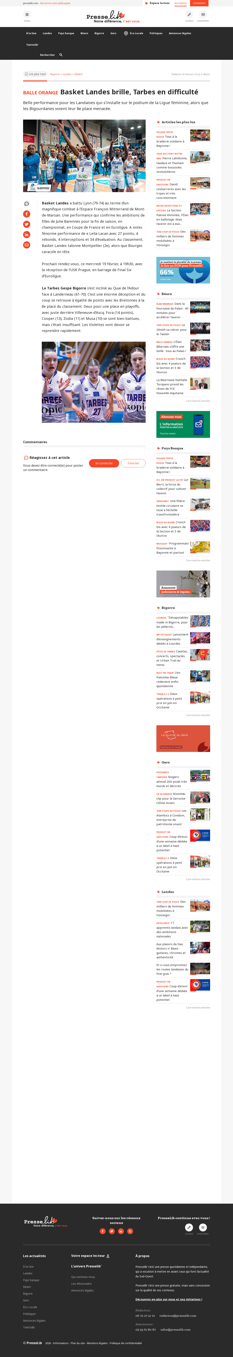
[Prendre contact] (189, 16)
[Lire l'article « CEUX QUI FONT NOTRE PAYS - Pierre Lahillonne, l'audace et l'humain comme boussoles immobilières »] (200, 157)
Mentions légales (97, 1343)
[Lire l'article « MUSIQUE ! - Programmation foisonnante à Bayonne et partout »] (200, 547)
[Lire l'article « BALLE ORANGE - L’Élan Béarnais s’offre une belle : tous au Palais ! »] (200, 345)
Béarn (84, 33)
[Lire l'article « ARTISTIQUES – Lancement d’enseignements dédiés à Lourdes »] (200, 638)
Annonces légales (180, 33)
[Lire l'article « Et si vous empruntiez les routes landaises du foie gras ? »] (200, 969)
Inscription (181, 3)
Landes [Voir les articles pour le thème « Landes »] (67, 74)
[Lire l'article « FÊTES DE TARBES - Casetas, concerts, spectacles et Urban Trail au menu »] (200, 655)
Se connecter (104, 463)
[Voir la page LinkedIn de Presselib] (121, 1231)
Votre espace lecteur (88, 1255)
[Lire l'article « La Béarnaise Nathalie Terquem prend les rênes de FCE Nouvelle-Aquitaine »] (200, 384)
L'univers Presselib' (86, 1266)
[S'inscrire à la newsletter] (203, 16)
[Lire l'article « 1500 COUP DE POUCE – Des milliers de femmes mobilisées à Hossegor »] (200, 235)
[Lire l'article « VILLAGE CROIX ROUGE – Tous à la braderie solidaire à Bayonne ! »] (200, 136)
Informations (61, 1343)
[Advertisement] (183, 1077)
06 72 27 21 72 (145, 1315)
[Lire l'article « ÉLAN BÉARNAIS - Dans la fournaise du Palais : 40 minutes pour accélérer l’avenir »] (200, 307)
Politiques (156, 33)
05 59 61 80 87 (146, 1329)
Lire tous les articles (198, 400)
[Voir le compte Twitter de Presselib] (112, 1231)
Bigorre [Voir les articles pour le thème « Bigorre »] (54, 74)
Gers (113, 33)
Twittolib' (32, 44)
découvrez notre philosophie (55, 3)
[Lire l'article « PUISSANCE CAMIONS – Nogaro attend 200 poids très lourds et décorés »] (200, 776)
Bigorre (99, 33)
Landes (47, 33)
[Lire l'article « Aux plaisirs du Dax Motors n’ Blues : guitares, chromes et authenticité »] (200, 948)
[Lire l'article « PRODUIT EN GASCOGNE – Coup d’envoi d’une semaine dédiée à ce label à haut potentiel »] (200, 836)
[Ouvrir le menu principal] (27, 16)
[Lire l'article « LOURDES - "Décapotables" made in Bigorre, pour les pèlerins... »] (200, 621)
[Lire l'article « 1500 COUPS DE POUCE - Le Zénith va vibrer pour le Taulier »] (200, 329)
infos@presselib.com (175, 1329)
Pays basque (66, 33)
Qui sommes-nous (83, 1277)
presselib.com (30, 3)
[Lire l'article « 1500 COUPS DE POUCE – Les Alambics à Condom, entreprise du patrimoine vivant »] (200, 814)
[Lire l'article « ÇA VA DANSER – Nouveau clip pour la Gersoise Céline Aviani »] (200, 797)
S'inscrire (133, 463)
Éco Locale (133, 33)
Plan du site (78, 1343)
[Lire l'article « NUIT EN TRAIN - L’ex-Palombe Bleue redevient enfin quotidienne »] (200, 676)
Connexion (199, 3)
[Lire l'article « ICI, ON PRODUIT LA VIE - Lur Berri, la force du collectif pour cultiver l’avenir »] (200, 483)
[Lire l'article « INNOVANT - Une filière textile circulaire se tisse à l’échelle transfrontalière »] (200, 505)
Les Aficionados (81, 1283)
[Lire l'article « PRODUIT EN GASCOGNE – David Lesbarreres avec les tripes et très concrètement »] (200, 183)
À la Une (31, 33)
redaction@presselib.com (178, 1315)
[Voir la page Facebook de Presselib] (103, 1231)
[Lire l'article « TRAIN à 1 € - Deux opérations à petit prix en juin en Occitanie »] (200, 698)
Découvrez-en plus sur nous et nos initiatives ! (169, 1299)
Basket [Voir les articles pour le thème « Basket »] (79, 74)
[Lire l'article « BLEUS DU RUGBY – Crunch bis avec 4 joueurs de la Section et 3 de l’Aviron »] (200, 362)
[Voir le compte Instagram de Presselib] (130, 1231)
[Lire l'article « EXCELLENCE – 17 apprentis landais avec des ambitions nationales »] (200, 927)
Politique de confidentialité (126, 1343)
